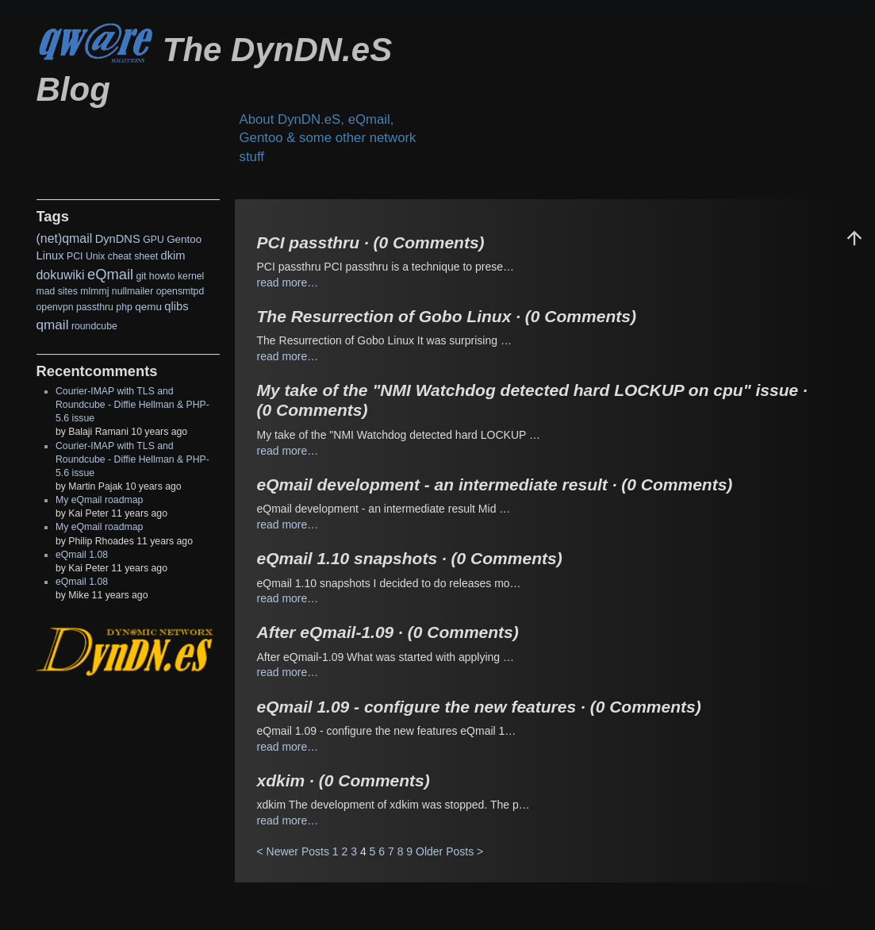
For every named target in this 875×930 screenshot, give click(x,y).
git (141, 276)
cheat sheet (133, 256)
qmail (52, 324)
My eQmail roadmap (99, 499)
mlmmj (94, 291)
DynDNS (117, 238)
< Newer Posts (293, 851)
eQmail (110, 274)
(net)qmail (64, 238)
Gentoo (184, 239)
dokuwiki (60, 275)
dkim (173, 255)
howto (162, 276)
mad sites (57, 291)
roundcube (94, 326)
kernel (191, 276)
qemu (148, 307)
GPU (153, 239)
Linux (50, 255)
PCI (75, 256)
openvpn (55, 307)
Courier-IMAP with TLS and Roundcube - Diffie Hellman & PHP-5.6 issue (132, 405)
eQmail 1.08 (82, 554)
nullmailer (132, 291)
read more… (288, 282)
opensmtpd (180, 291)
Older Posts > (449, 851)
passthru (94, 307)
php (124, 307)
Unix (96, 256)
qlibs (176, 306)
